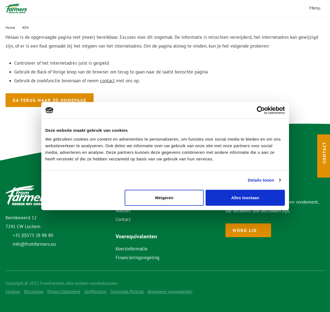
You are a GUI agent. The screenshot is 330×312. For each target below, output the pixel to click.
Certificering (95, 291)
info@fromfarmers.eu (34, 244)
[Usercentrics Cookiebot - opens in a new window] (261, 110)
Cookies (13, 291)
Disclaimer (33, 291)
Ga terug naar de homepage (49, 100)
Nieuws (123, 211)
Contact (123, 219)
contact (107, 81)
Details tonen (261, 180)
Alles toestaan (245, 197)
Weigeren (164, 197)
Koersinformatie (132, 249)
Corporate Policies (127, 291)
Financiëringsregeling (137, 257)
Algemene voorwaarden (170, 291)
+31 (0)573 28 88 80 (33, 235)
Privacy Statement (63, 291)
